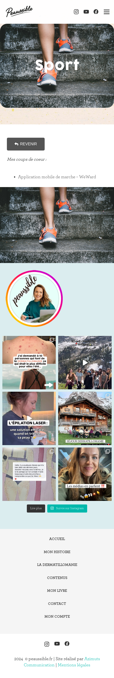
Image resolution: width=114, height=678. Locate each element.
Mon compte (57, 616)
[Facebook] (96, 12)
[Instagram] (76, 12)
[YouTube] (86, 12)
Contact (57, 604)
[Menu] (106, 12)
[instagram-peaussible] (34, 298)
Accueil (57, 539)
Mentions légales (74, 665)
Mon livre (57, 591)
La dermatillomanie (57, 565)
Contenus (57, 578)
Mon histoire (57, 552)
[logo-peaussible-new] (20, 12)
